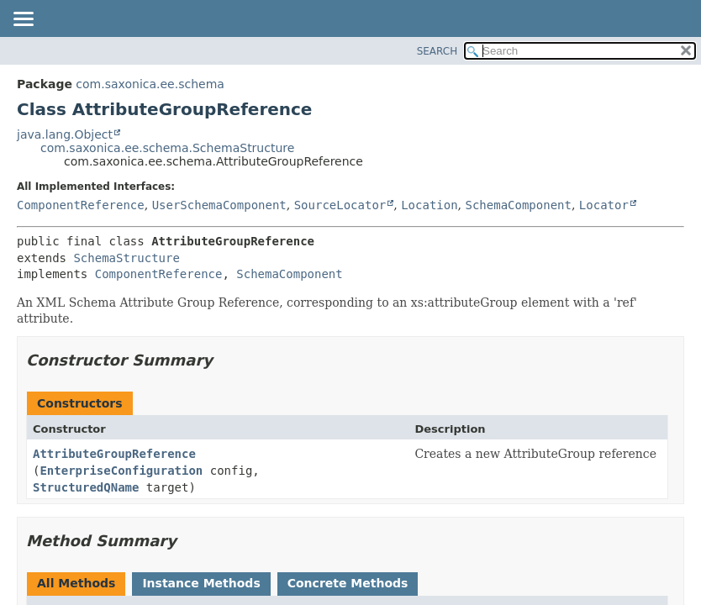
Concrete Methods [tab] (347, 583)
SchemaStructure (126, 258)
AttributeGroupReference (114, 453)
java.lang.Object (65, 134)
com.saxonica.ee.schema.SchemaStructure (167, 148)
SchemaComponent (519, 205)
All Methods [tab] (76, 583)
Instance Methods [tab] (201, 583)
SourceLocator (340, 205)
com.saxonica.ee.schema (150, 84)
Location (429, 205)
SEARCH (437, 51)
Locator (604, 205)
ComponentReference (81, 205)
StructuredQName (86, 487)
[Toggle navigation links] (22, 20)
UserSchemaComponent (219, 205)
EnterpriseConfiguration (121, 470)
